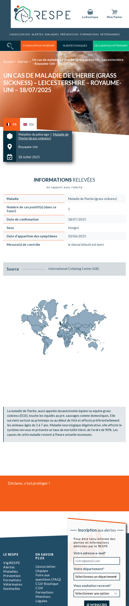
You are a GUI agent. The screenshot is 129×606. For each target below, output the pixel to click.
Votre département (88, 569)
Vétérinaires (110, 34)
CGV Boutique (46, 583)
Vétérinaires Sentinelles (12, 586)
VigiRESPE (11, 563)
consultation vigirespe (39, 45)
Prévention (69, 34)
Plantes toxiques (75, 45)
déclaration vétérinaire (111, 45)
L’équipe (41, 571)
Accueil (8, 61)
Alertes (37, 34)
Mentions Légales (43, 598)
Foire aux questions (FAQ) (48, 577)
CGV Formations (44, 590)
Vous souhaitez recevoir (92, 585)
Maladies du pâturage (34, 134)
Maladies (52, 34)
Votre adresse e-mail (89, 553)
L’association (19, 34)
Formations (89, 34)
